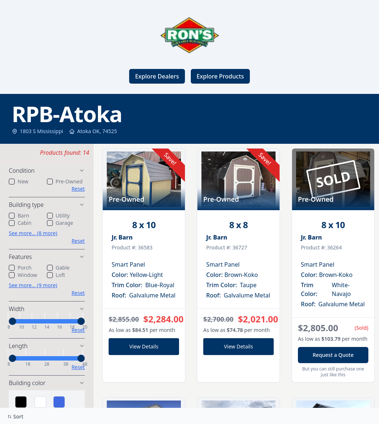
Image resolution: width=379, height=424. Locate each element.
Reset (78, 188)
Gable (63, 267)
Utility (63, 215)
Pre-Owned (69, 181)
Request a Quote (333, 354)
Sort (15, 416)
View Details (144, 346)
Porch (25, 267)
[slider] (12, 321)
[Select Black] (21, 402)
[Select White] (40, 402)
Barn (23, 215)
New (23, 181)
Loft (60, 274)
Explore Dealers (157, 76)
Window (27, 274)
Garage (64, 222)
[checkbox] (12, 181)
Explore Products (220, 76)
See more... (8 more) (33, 233)
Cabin (25, 222)
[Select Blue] (59, 402)
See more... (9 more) (33, 285)
